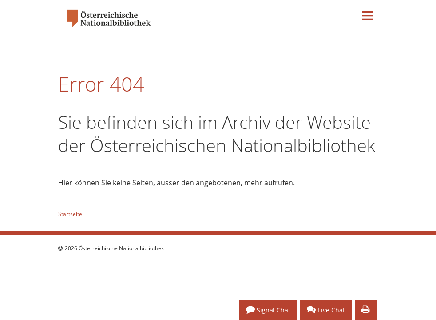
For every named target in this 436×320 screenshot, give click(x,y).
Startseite (70, 214)
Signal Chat (268, 309)
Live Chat (326, 309)
